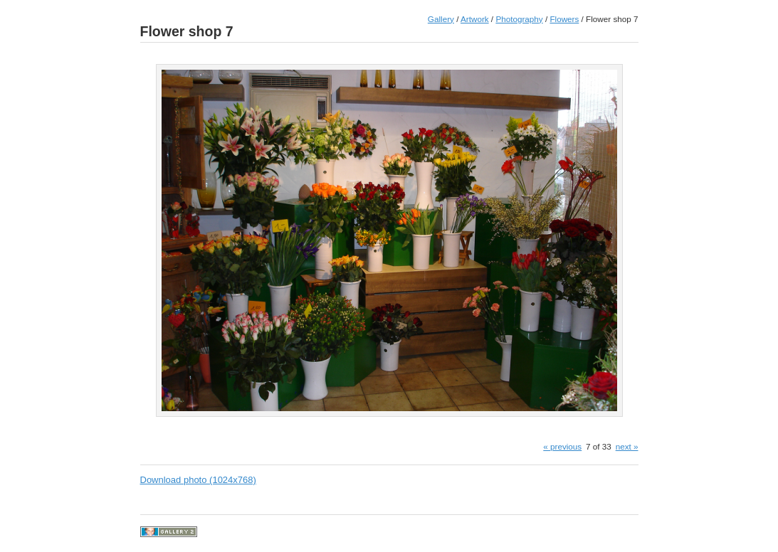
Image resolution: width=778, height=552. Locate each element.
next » (627, 446)
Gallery (441, 18)
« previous (562, 446)
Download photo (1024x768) (198, 479)
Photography (518, 18)
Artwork (475, 18)
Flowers (564, 18)
